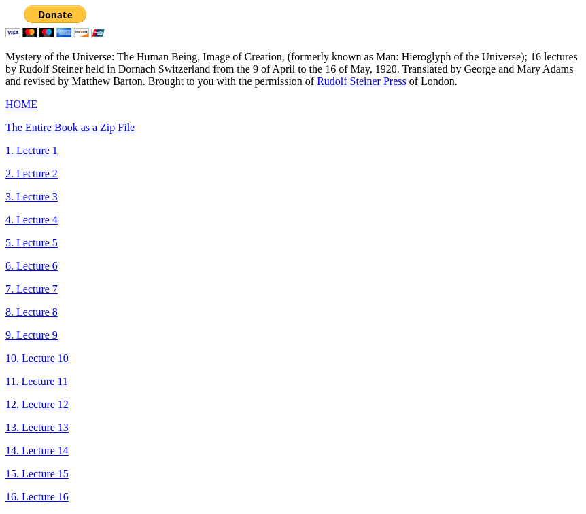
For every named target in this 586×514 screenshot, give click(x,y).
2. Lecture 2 (31, 173)
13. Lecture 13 (37, 427)
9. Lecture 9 (31, 335)
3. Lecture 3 (31, 196)
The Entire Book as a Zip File (70, 127)
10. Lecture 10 (37, 358)
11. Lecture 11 (36, 381)
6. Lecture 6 (31, 266)
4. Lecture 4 (31, 219)
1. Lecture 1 (31, 150)
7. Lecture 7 (31, 289)
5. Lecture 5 (31, 243)
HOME (21, 104)
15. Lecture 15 (37, 473)
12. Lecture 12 (37, 404)
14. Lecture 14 (37, 450)
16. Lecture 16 (37, 496)
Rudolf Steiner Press (362, 81)
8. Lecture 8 (31, 312)
